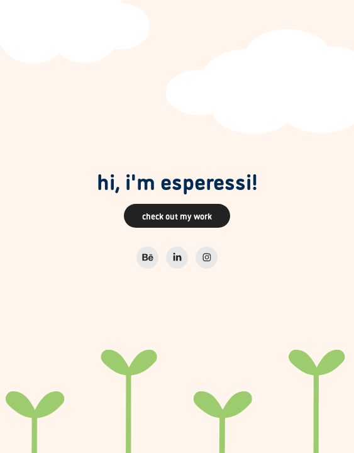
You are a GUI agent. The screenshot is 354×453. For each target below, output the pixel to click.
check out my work (177, 215)
